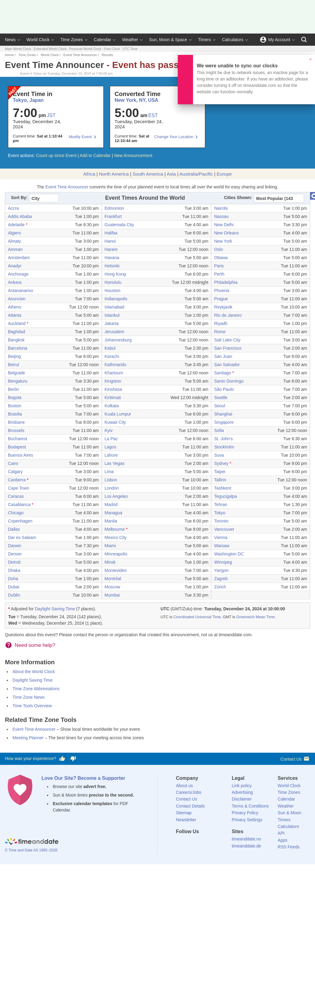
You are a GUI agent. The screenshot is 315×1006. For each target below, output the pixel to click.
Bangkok (16, 339)
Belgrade (16, 372)
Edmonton (114, 208)
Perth (219, 274)
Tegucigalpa (225, 496)
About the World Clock (34, 671)
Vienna (220, 537)
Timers (204, 39)
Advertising (242, 792)
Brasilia (15, 414)
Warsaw (221, 545)
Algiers (14, 232)
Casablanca (19, 504)
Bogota (14, 397)
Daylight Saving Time (55, 608)
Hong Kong (115, 274)
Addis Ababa (20, 216)
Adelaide (16, 224)
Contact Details (190, 806)
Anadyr (14, 265)
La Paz (111, 438)
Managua (113, 512)
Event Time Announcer (80, 55)
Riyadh (220, 323)
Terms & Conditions (250, 806)
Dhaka (14, 570)
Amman (15, 249)
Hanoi (110, 241)
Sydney (221, 463)
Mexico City (116, 537)
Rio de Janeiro (228, 315)
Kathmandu (116, 364)
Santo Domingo (229, 381)
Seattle (220, 397)
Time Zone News (29, 697)
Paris (219, 265)
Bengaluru (17, 381)
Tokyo (219, 512)
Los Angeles (116, 496)
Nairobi (220, 208)
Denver (15, 553)
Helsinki (112, 265)
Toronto (221, 521)
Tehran (220, 504)
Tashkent (222, 488)
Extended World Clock (50, 49)
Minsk (110, 562)
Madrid (111, 504)
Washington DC (229, 553)
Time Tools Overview (32, 705)
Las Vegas (114, 463)
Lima (109, 471)
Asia (171, 174)
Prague (221, 298)
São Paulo (224, 389)
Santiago (222, 372)
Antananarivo (20, 290)
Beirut (13, 364)
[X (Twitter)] (190, 842)
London (112, 488)
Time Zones (71, 39)
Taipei (219, 471)
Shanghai (223, 414)
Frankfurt (113, 216)
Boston (14, 405)
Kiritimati (113, 397)
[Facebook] (180, 842)
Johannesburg (118, 339)
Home (9, 55)
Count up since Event (56, 155)
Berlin (13, 389)
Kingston (113, 381)
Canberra (17, 479)
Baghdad (16, 331)
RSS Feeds (289, 846)
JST (51, 115)
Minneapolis (116, 553)
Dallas (14, 529)
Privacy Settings (247, 819)
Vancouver (224, 529)
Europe (224, 174)
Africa (89, 174)
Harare (111, 249)
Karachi (112, 356)
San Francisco (227, 348)
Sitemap (184, 812)
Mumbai (112, 595)
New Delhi (224, 224)
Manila (111, 521)
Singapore (224, 422)
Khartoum (114, 372)
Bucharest (17, 438)
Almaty (14, 241)
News (10, 39)
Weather (130, 39)
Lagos (110, 446)
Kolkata (112, 405)
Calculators (232, 39)
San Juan (223, 356)
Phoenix (222, 290)
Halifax (111, 232)
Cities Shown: (238, 197)
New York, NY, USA (136, 100)
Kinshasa (113, 389)
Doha (13, 578)
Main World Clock (18, 49)
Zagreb (220, 578)
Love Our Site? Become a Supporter (83, 778)
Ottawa (220, 257)
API (281, 833)
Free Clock (112, 49)
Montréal (113, 578)
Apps (283, 840)
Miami (110, 545)
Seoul (219, 405)
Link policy (242, 785)
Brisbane (16, 422)
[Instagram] (211, 842)
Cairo (13, 463)
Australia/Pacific (196, 174)
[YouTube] (222, 842)
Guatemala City (119, 224)
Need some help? (35, 645)
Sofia (219, 430)
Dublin (14, 595)
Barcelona (17, 348)
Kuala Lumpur (118, 414)
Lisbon (111, 479)
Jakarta (112, 323)
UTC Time (130, 49)
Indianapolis (116, 298)
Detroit (14, 562)
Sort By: (19, 197)
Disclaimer (242, 799)
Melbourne (115, 529)
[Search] (304, 40)
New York (223, 241)
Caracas (16, 496)
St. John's (223, 438)
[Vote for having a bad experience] (73, 759)
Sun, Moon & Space (168, 39)
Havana (112, 257)
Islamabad (114, 307)
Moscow (112, 586)
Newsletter (186, 819)
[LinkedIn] (201, 842)
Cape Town (18, 488)
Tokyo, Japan (28, 100)
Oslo (218, 249)
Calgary (15, 471)
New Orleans (226, 232)
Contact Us (295, 759)
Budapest (17, 446)
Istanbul (112, 315)
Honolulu (113, 282)
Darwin (14, 545)
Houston (112, 290)
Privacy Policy (245, 812)
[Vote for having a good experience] (62, 759)
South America (148, 174)
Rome (219, 331)
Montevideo (116, 570)
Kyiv (109, 430)
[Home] (32, 842)
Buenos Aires (20, 455)
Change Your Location (173, 136)
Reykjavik (223, 307)
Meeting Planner (28, 737)
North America (114, 174)
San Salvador (227, 364)
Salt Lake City (227, 339)
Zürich (220, 586)
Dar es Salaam (22, 537)
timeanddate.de (246, 846)
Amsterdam (19, 257)
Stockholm (224, 446)
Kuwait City (115, 422)
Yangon (221, 570)
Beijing (14, 356)
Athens (14, 307)
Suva (219, 455)
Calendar (102, 39)
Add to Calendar (95, 155)
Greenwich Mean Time (255, 617)
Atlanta (14, 315)
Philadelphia (225, 282)
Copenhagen (20, 521)
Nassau (221, 216)
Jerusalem (114, 331)
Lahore (111, 455)
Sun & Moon (289, 812)
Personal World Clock (85, 49)
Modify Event (80, 136)
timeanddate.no (246, 839)
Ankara (14, 282)
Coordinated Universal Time (196, 617)
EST (153, 115)
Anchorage (18, 274)
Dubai (13, 586)
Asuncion (17, 298)
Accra (13, 208)
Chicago (15, 512)
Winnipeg (223, 562)
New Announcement (133, 155)
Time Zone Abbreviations (36, 688)
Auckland (17, 323)
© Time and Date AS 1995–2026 (31, 850)
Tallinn (220, 479)
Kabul (110, 348)
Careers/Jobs (188, 792)
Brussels (16, 430)
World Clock (38, 39)
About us (184, 785)
